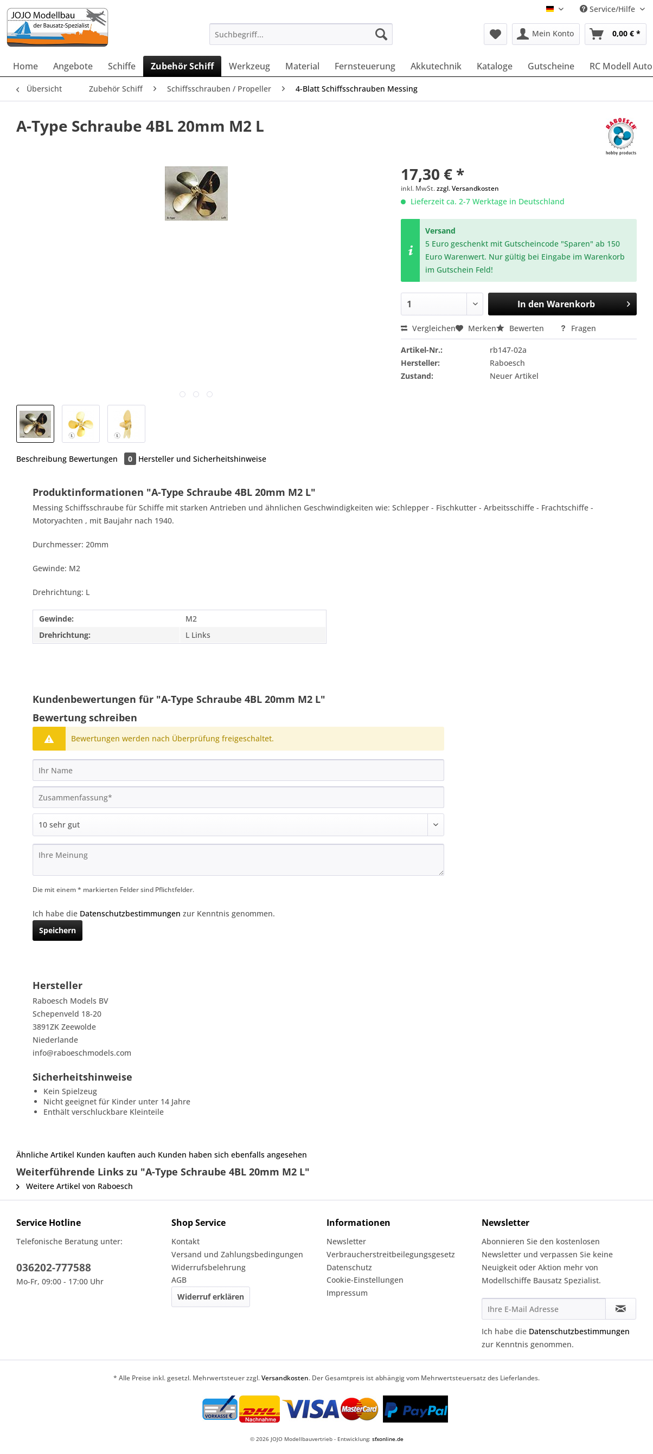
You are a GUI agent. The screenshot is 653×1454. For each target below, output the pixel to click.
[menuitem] (300, 39)
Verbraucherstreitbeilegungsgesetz (390, 1254)
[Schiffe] (121, 66)
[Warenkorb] (615, 34)
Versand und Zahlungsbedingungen (237, 1254)
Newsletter (346, 1241)
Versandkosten (285, 1377)
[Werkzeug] (249, 66)
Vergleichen (428, 328)
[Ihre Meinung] (238, 860)
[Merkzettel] (495, 34)
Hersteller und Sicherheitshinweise (202, 459)
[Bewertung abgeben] (238, 824)
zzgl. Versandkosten (468, 188)
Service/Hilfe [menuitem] (608, 9)
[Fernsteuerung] (365, 66)
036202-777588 (53, 1268)
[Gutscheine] (551, 66)
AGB (179, 1280)
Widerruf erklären (210, 1296)
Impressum (347, 1293)
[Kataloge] (494, 66)
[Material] (302, 66)
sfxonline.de (388, 1439)
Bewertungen (103, 459)
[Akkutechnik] (436, 66)
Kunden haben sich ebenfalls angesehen (232, 1154)
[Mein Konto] (546, 34)
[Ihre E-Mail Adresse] (544, 1309)
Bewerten (521, 328)
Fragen (578, 328)
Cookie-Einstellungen (365, 1280)
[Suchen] (381, 34)
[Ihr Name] (238, 770)
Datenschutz (349, 1267)
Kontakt (185, 1241)
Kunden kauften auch (116, 1154)
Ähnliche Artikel (45, 1154)
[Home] (25, 66)
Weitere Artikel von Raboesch (74, 1186)
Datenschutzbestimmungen (130, 913)
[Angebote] (73, 66)
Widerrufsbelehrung (208, 1267)
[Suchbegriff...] (300, 34)
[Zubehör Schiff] (182, 66)
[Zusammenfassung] (238, 797)
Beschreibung (41, 459)
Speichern (57, 930)
